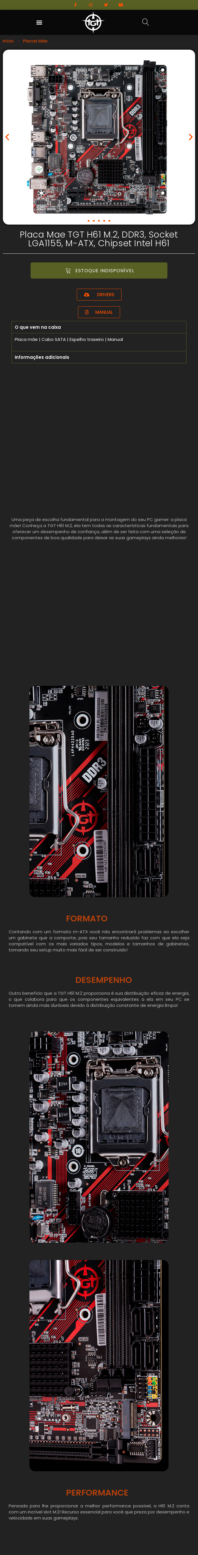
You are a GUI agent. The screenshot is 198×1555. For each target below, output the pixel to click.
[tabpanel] (99, 342)
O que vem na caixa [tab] (38, 327)
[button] (39, 22)
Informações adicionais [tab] (42, 357)
